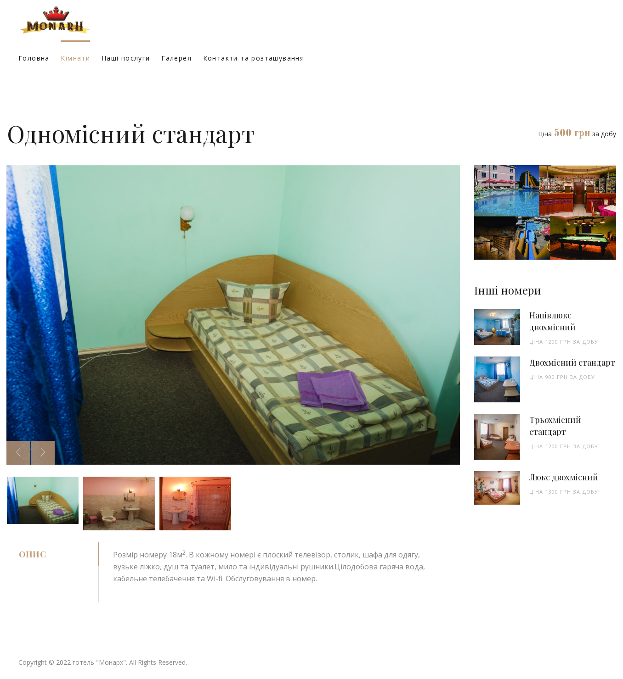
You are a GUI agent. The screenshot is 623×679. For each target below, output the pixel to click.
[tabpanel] (279, 572)
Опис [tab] (32, 554)
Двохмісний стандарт (572, 362)
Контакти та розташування (254, 58)
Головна (34, 58)
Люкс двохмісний (563, 477)
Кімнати (75, 58)
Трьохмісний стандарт (555, 425)
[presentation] (18, 453)
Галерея (176, 58)
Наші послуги (126, 58)
